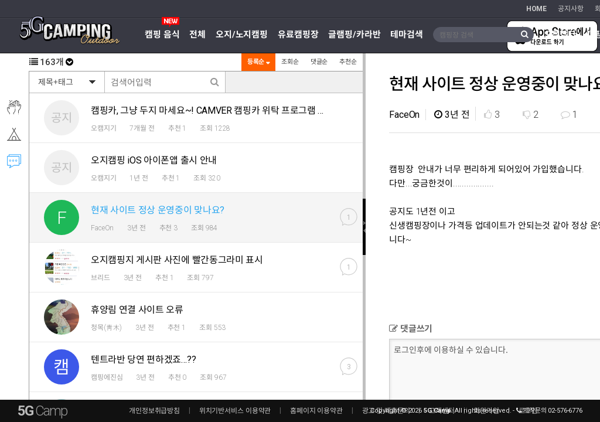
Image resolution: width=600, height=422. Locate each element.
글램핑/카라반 (354, 34)
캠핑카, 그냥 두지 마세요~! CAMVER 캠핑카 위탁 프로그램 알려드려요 (226, 110)
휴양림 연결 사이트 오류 (137, 309)
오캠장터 (560, 34)
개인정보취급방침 (154, 411)
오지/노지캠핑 (242, 34)
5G (42, 411)
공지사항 (571, 9)
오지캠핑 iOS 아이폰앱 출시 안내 (154, 160)
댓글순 (319, 62)
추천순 (347, 62)
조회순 (289, 62)
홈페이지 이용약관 (316, 411)
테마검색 (406, 34)
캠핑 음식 (162, 34)
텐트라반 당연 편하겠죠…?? (143, 359)
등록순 (258, 62)
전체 (197, 34)
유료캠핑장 (298, 34)
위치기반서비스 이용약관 (235, 411)
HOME (536, 9)
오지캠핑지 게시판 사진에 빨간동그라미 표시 (177, 260)
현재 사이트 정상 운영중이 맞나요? (157, 210)
